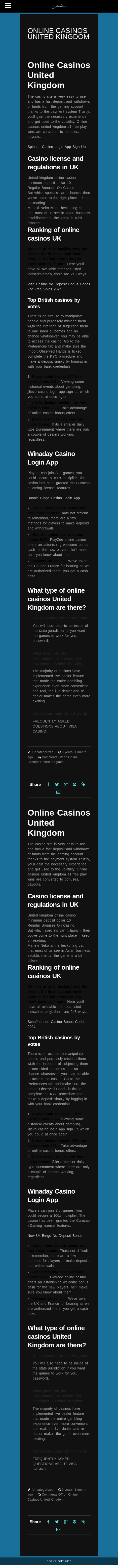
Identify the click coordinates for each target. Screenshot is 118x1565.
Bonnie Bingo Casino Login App (54, 498)
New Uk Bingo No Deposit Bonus (55, 1236)
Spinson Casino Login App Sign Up (57, 147)
